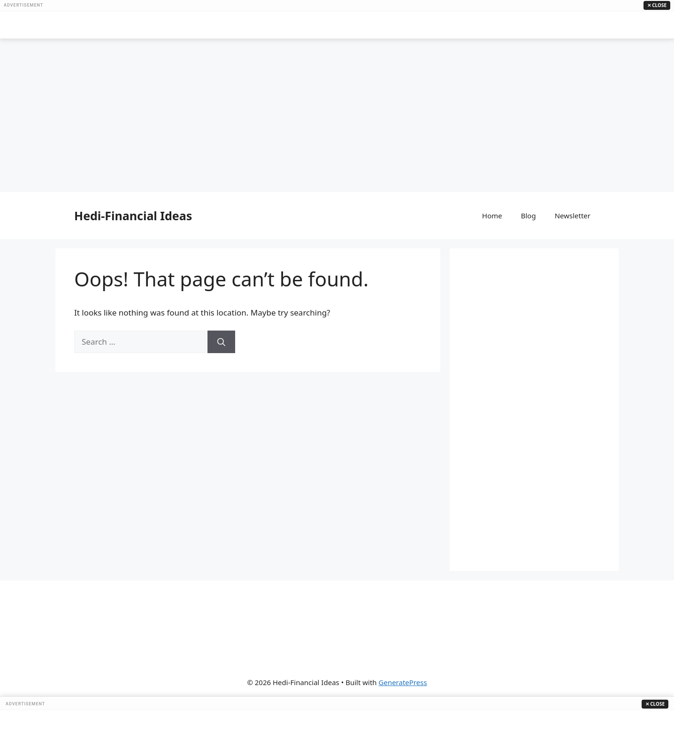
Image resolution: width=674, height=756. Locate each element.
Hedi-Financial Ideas (133, 216)
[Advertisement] (337, 25)
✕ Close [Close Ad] (656, 5)
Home (492, 215)
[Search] (221, 342)
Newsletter (572, 215)
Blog (528, 215)
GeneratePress (403, 682)
